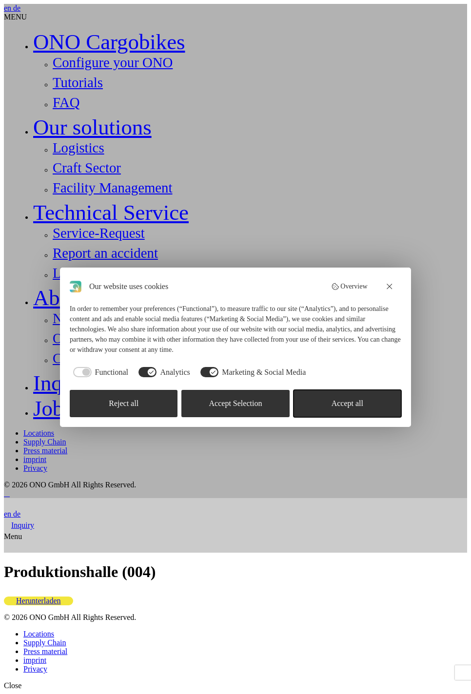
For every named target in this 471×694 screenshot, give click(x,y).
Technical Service (111, 212)
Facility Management (113, 187)
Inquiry (22, 525)
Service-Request (99, 233)
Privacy (35, 468)
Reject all (123, 403)
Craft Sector (87, 167)
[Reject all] (390, 286)
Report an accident (105, 253)
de (16, 8)
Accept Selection (235, 403)
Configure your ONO (113, 62)
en (8, 8)
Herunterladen (38, 601)
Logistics (78, 147)
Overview (349, 286)
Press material (45, 450)
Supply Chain (44, 442)
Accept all (347, 403)
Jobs (52, 408)
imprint (34, 459)
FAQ (66, 102)
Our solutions (92, 127)
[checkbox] (99, 372)
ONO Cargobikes (109, 42)
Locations (38, 433)
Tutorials (78, 82)
